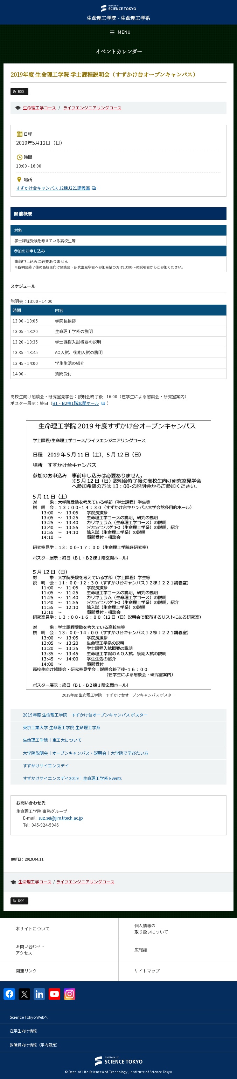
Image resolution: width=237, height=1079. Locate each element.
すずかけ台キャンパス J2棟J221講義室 (57, 188)
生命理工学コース (39, 107)
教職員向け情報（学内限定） (35, 1044)
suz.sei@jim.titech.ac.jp (61, 818)
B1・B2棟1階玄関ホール (80, 403)
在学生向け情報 (23, 1030)
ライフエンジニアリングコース (92, 107)
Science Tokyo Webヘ (29, 1017)
